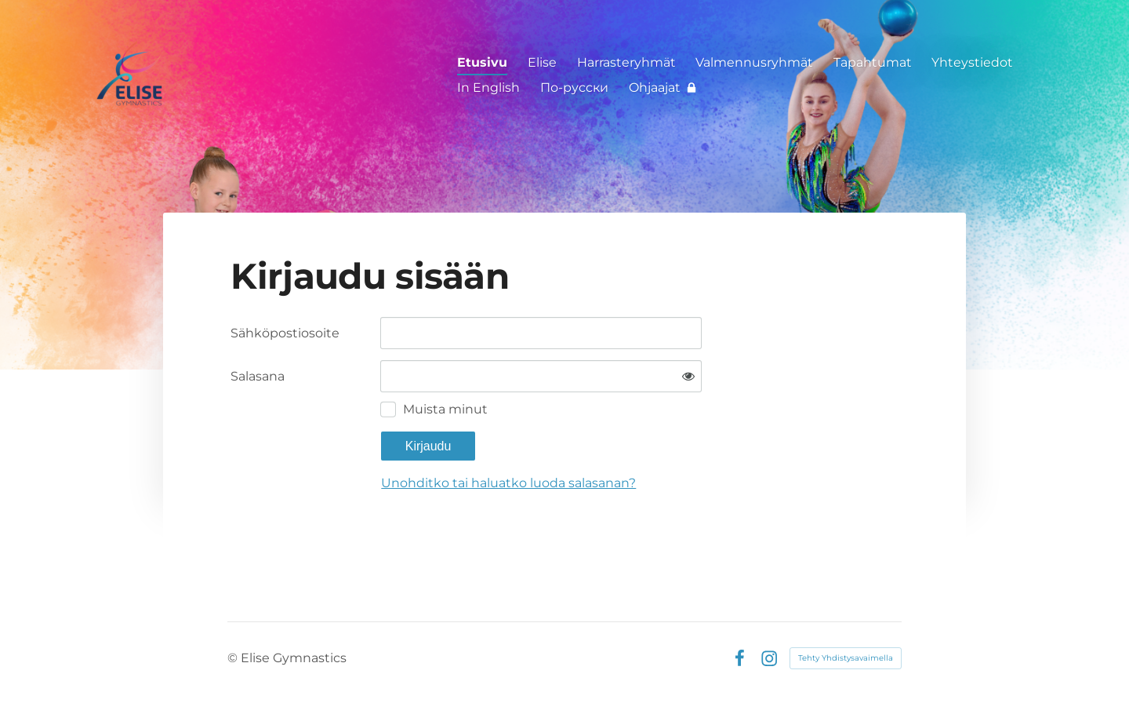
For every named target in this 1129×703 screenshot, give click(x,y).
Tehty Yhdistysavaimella (845, 658)
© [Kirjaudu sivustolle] (234, 657)
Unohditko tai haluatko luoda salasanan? (508, 482)
